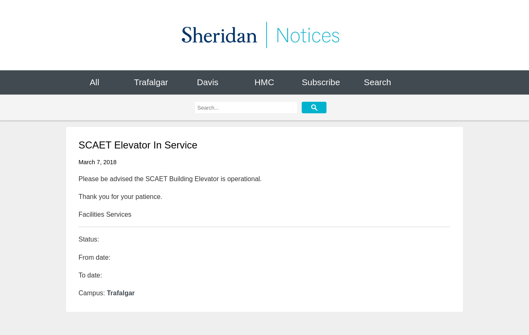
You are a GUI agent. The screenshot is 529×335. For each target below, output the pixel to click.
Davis (207, 82)
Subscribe (321, 82)
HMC (264, 82)
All (94, 82)
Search (377, 82)
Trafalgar (151, 82)
